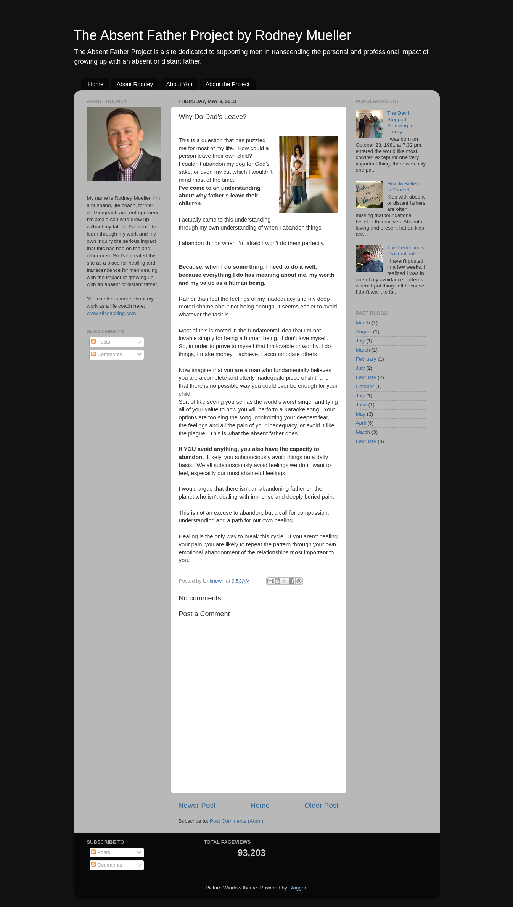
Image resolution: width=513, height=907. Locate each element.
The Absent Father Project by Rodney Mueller (212, 35)
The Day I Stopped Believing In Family (400, 122)
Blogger (297, 888)
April (361, 423)
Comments (106, 354)
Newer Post (197, 805)
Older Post (321, 805)
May (361, 414)
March (363, 323)
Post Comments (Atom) (236, 821)
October (365, 386)
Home (95, 84)
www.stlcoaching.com (111, 313)
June (361, 405)
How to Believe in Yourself (404, 187)
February (366, 359)
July (360, 341)
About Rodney (135, 84)
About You (179, 84)
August (364, 331)
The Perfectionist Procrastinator (406, 251)
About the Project (227, 84)
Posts (100, 342)
